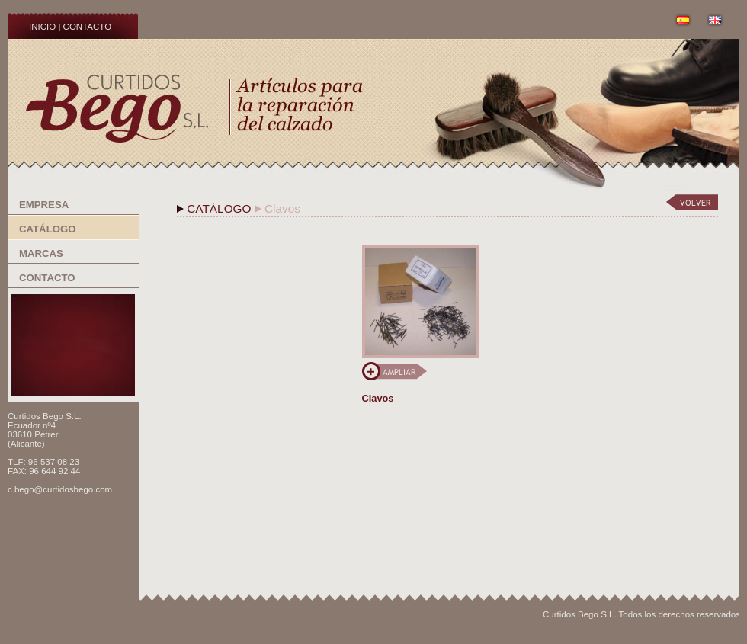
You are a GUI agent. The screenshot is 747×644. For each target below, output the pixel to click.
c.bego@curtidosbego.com (60, 489)
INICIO (42, 26)
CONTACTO (87, 26)
